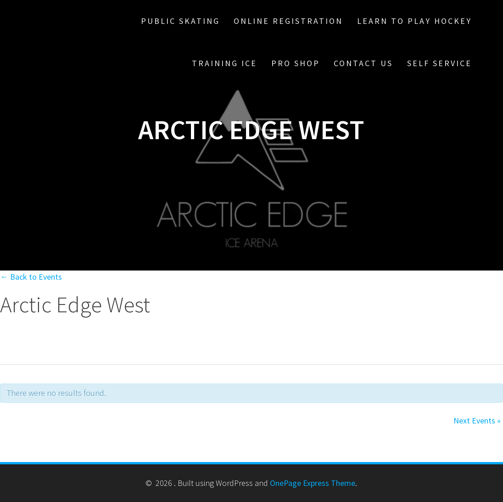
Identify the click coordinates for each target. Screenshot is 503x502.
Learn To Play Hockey (414, 21)
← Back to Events (31, 276)
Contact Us (363, 63)
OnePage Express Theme (312, 483)
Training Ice (224, 63)
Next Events (477, 420)
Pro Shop (295, 63)
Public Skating (180, 21)
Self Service (439, 63)
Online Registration (288, 21)
